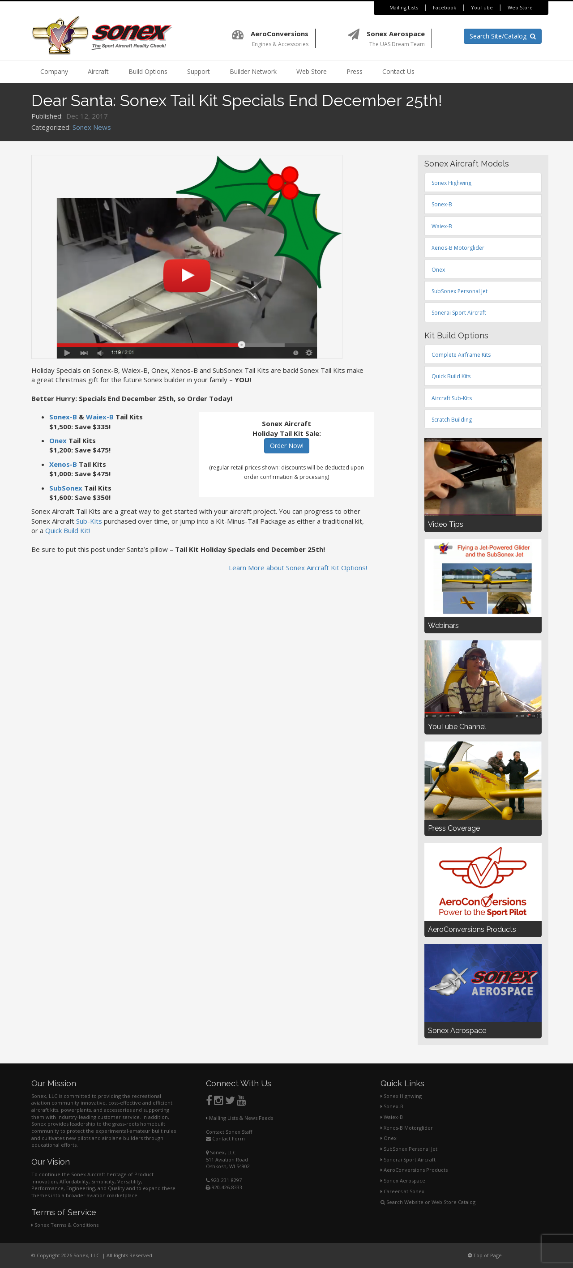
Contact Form (225, 1138)
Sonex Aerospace (403, 1180)
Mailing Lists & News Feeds (239, 1117)
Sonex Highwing (401, 1096)
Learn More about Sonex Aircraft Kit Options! (298, 567)
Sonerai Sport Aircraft (408, 1159)
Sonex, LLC (221, 1152)
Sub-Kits (89, 521)
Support (198, 71)
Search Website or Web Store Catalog (428, 1202)
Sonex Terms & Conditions (64, 1224)
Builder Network (253, 71)
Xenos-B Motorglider (407, 1127)
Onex (58, 440)
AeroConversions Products (414, 1169)
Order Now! (287, 445)
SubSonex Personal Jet (409, 1148)
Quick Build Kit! (67, 530)
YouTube (482, 7)
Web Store (520, 7)
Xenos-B (63, 464)
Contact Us (398, 71)
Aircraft (98, 71)
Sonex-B (63, 416)
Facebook (444, 7)
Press (354, 71)
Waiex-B (100, 416)
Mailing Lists (403, 7)
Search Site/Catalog (503, 36)
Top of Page (485, 1255)
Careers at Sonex (402, 1191)
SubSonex (65, 487)
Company (54, 71)
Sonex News (92, 127)
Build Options (147, 71)
